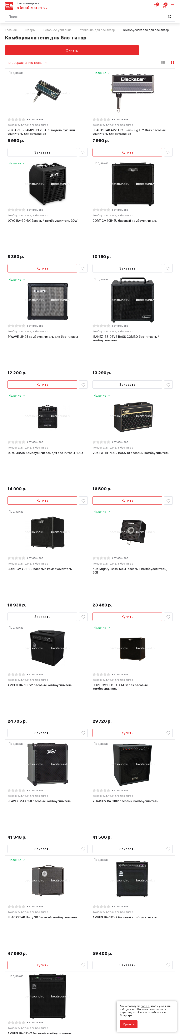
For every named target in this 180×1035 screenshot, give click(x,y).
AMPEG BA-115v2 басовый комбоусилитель (40, 855)
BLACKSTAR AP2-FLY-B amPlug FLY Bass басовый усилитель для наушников (130, 133)
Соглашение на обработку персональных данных (36, 1017)
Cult (57, 1027)
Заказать (42, 153)
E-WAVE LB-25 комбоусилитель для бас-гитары (44, 312)
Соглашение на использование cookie (29, 1020)
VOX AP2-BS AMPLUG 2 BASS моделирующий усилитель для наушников (42, 133)
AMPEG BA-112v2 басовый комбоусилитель (126, 767)
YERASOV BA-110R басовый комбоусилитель (126, 678)
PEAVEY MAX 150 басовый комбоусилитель (40, 678)
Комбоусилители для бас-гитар (29, 125)
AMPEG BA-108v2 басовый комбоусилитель (41, 585)
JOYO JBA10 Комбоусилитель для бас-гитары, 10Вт (46, 404)
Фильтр (47, 50)
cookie (145, 1006)
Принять (128, 1024)
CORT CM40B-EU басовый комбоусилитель (41, 493)
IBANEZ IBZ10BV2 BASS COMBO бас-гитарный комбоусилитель (127, 314)
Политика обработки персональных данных (33, 1014)
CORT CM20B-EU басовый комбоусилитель (126, 223)
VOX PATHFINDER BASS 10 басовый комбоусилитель (132, 404)
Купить (127, 153)
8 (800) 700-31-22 (32, 8)
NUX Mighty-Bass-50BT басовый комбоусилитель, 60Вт (131, 495)
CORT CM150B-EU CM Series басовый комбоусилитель (121, 587)
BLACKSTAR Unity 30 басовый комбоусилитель (43, 767)
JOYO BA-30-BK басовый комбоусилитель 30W (44, 223)
